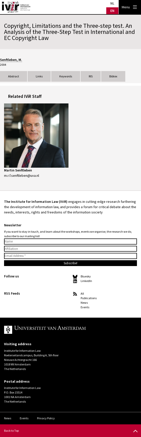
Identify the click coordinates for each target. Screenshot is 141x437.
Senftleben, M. (11, 59)
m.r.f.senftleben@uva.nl (21, 175)
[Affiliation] (70, 249)
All (82, 293)
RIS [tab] (91, 76)
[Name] (70, 241)
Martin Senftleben (18, 170)
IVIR (16, 7)
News (84, 302)
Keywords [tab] (65, 76)
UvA (63, 330)
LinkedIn (86, 281)
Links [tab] (39, 76)
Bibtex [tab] (113, 76)
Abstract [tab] (13, 76)
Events (85, 307)
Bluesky (86, 276)
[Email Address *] (70, 256)
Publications (89, 298)
